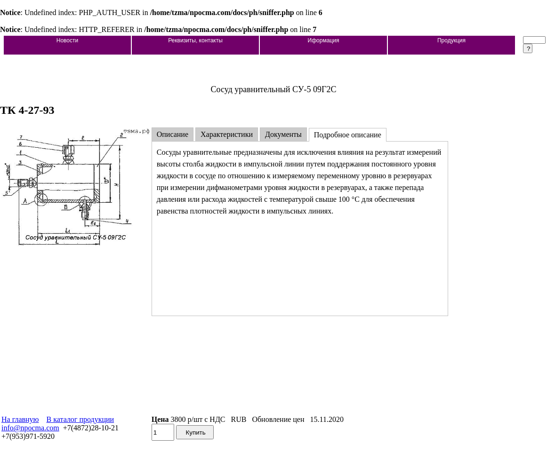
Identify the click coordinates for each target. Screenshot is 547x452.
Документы (283, 134)
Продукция (451, 40)
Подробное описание (347, 135)
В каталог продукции (80, 419)
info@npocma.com (30, 428)
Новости (67, 40)
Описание (172, 134)
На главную (20, 419)
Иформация (323, 40)
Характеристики (227, 134)
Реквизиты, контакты (195, 40)
